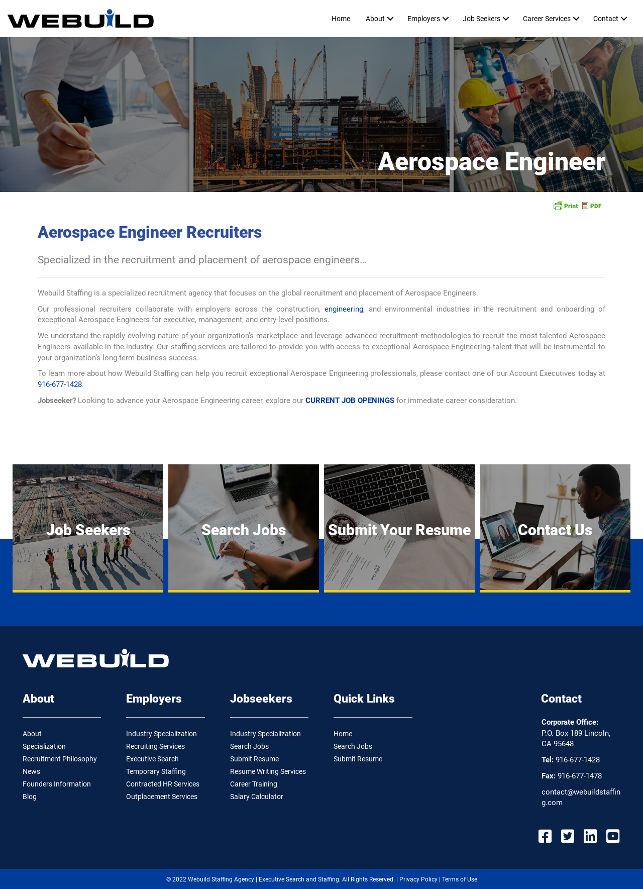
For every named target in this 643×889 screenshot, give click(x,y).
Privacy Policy (418, 879)
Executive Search (152, 759)
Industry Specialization (161, 734)
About (375, 19)
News (31, 771)
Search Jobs (249, 746)
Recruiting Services (155, 746)
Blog (30, 797)
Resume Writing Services (268, 771)
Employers (423, 19)
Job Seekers (481, 19)
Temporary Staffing (156, 771)
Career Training (253, 784)
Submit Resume (254, 759)
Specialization (44, 746)
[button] (390, 18)
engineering (344, 309)
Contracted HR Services (162, 784)
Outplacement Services (161, 797)
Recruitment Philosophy (60, 759)
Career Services (547, 19)
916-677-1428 (60, 384)
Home (341, 19)
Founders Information (57, 784)
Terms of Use (459, 879)
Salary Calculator (256, 797)
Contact (605, 19)
